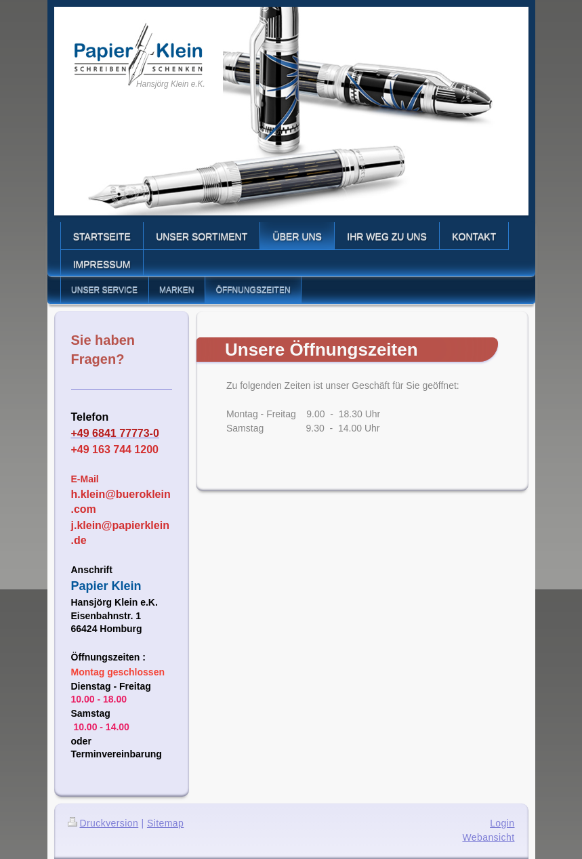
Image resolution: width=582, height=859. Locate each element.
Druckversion (103, 823)
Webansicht (488, 837)
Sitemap (165, 823)
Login (502, 823)
